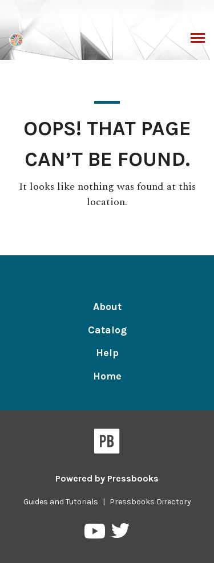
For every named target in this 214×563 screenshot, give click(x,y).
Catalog (107, 330)
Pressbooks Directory (150, 502)
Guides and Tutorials (60, 502)
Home (107, 376)
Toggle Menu (198, 39)
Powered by (107, 478)
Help (107, 352)
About (107, 306)
